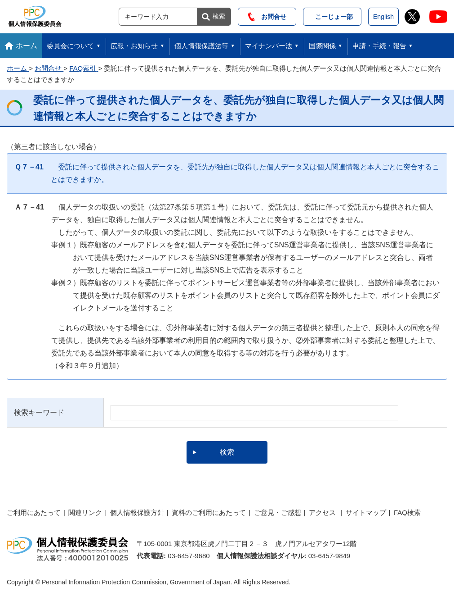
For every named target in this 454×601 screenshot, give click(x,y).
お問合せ (267, 16)
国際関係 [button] (322, 46)
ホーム (26, 46)
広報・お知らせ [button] (134, 46)
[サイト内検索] (158, 17)
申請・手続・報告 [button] (379, 46)
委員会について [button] (70, 46)
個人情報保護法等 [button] (201, 46)
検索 (219, 16)
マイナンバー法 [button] (268, 46)
